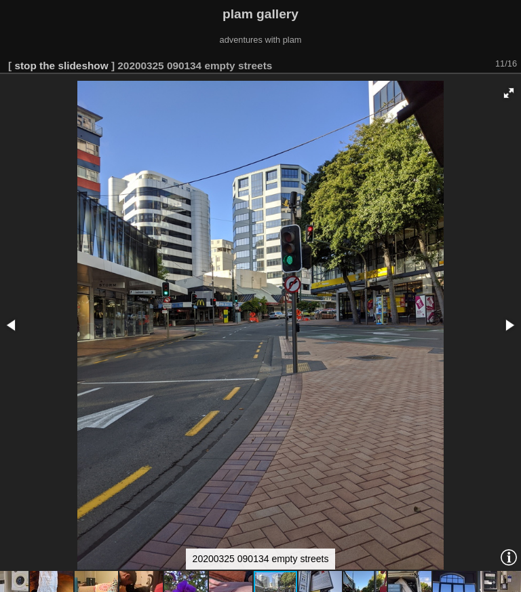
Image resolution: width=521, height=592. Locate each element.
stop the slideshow (61, 65)
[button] (509, 93)
